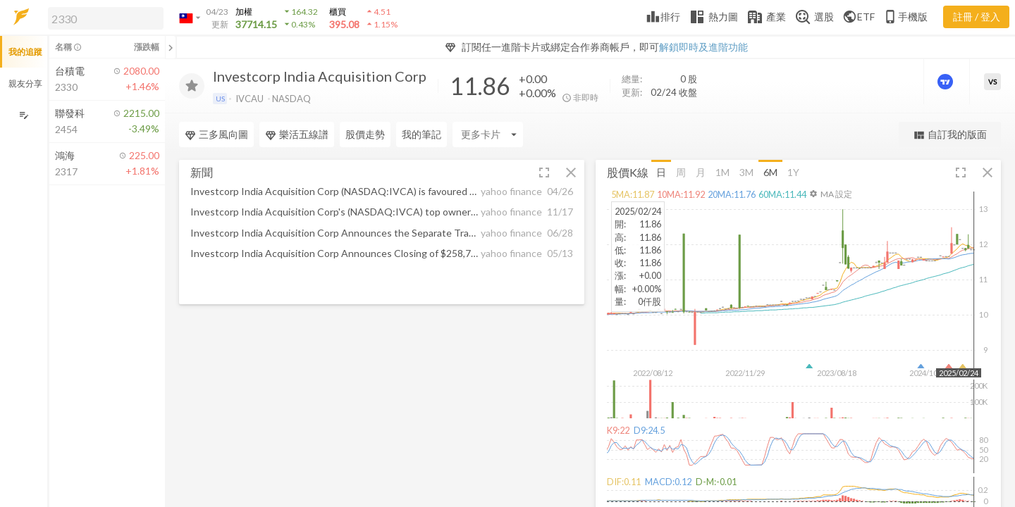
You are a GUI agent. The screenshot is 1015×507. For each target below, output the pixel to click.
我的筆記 (421, 134)
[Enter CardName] (488, 134)
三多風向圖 (216, 134)
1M (722, 171)
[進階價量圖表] (946, 81)
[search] (106, 18)
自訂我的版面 (950, 135)
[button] (103, 17)
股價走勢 (365, 134)
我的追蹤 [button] (25, 51)
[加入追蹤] (191, 86)
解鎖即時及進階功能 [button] (703, 47)
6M (770, 171)
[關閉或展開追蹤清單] (171, 47)
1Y (793, 171)
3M (746, 171)
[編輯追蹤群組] (23, 115)
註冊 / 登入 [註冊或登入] (976, 17)
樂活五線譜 (296, 134)
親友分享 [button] (25, 83)
